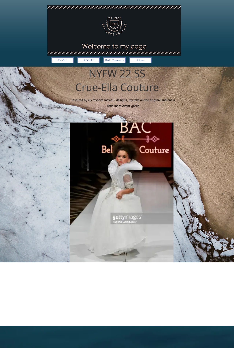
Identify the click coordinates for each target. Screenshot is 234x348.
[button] (121, 192)
